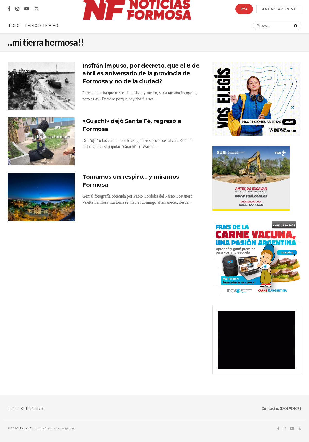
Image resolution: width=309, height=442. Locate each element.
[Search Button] (294, 25)
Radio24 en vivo (33, 408)
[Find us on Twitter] (36, 9)
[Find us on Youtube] (26, 9)
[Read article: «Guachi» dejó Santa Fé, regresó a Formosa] (41, 141)
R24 (244, 9)
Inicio (14, 25)
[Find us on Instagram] (17, 9)
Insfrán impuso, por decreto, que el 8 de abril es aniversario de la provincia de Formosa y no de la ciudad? (140, 73)
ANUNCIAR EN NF (279, 9)
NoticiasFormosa (30, 428)
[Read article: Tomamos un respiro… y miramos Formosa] (41, 197)
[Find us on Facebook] (9, 9)
